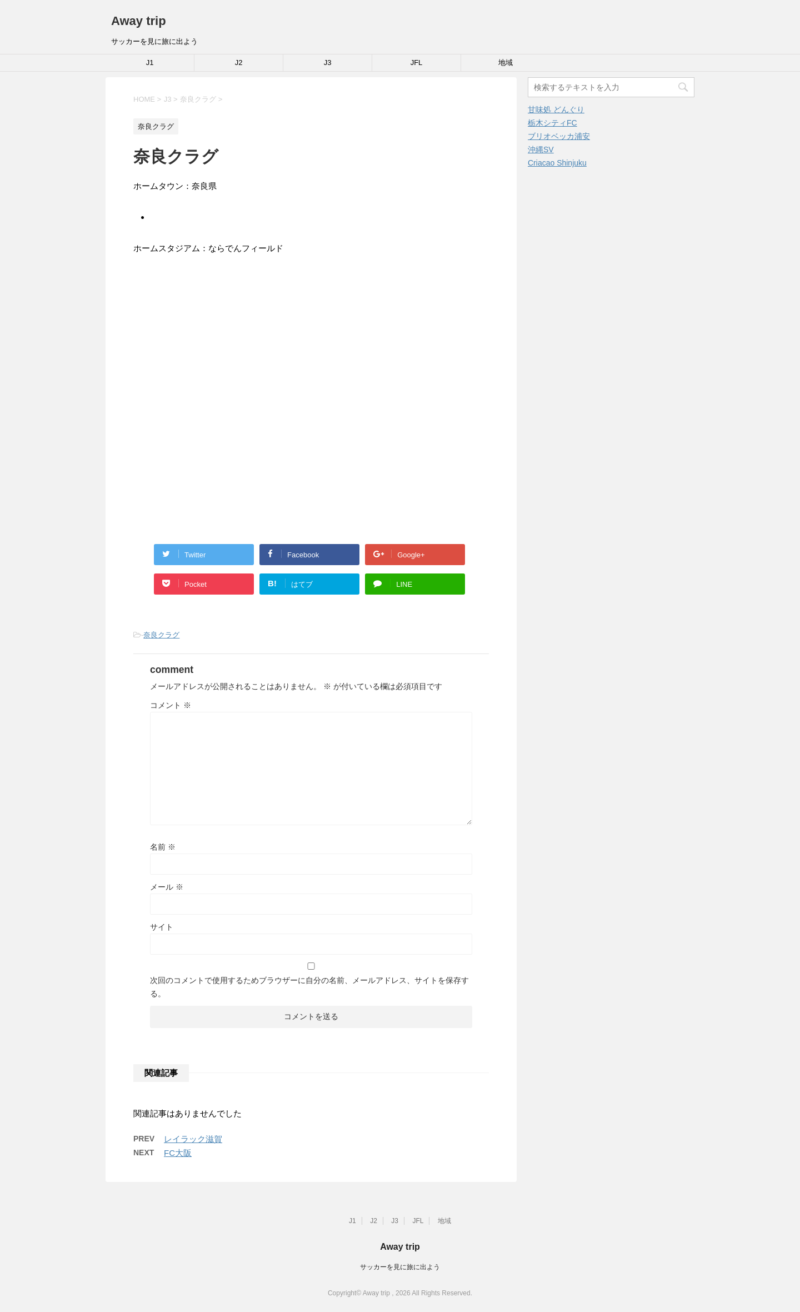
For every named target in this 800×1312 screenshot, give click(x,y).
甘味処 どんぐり (556, 109)
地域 (505, 62)
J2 (239, 62)
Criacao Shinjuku (557, 162)
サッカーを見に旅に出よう (400, 1267)
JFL (417, 62)
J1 (150, 62)
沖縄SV (541, 149)
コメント (170, 705)
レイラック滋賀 (193, 1139)
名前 (163, 846)
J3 (328, 62)
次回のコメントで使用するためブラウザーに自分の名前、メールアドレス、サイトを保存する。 (309, 987)
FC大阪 (178, 1153)
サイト (161, 926)
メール (166, 886)
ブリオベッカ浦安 (559, 136)
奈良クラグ (161, 635)
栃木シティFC (552, 122)
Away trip (138, 21)
